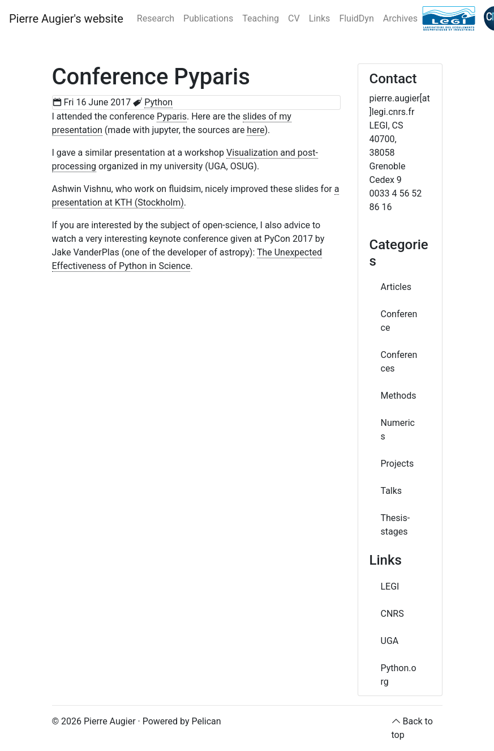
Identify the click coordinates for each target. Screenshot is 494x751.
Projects (397, 463)
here (255, 130)
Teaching (260, 18)
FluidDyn (356, 18)
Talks (391, 490)
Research (155, 18)
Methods (398, 395)
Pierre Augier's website (66, 18)
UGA (390, 640)
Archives (400, 18)
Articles (396, 286)
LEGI (390, 586)
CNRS (392, 613)
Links (319, 18)
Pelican (206, 721)
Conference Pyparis (151, 76)
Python (158, 102)
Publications (208, 18)
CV (294, 18)
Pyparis (172, 116)
